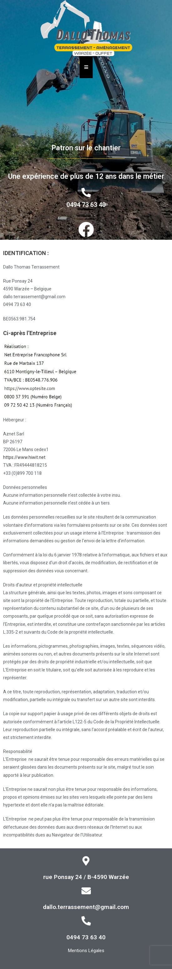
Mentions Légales (86, 950)
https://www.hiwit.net (24, 457)
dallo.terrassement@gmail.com (86, 907)
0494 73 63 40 (86, 204)
